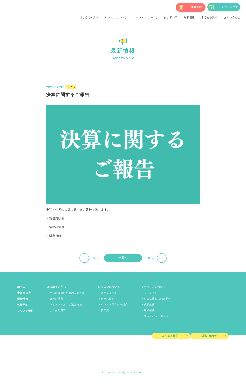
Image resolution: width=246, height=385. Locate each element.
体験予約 (22, 304)
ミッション (151, 292)
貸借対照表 (56, 218)
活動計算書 (56, 227)
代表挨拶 (149, 304)
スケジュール (109, 292)
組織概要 (149, 310)
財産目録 (55, 235)
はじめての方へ (56, 286)
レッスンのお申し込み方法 (66, 304)
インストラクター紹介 (114, 304)
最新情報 (22, 298)
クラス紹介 (107, 298)
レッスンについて (109, 286)
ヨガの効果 (56, 298)
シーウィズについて (153, 286)
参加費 (105, 310)
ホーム (21, 286)
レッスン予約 (25, 310)
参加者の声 (24, 292)
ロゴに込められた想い (157, 298)
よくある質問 (58, 310)
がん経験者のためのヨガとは (67, 292)
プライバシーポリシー (157, 315)
